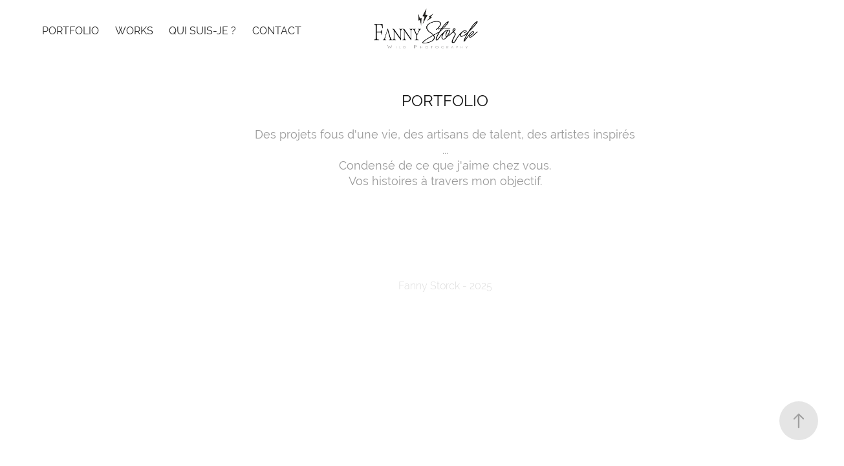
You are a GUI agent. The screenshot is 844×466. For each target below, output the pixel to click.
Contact (276, 31)
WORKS (134, 31)
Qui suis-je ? (202, 31)
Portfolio (70, 31)
